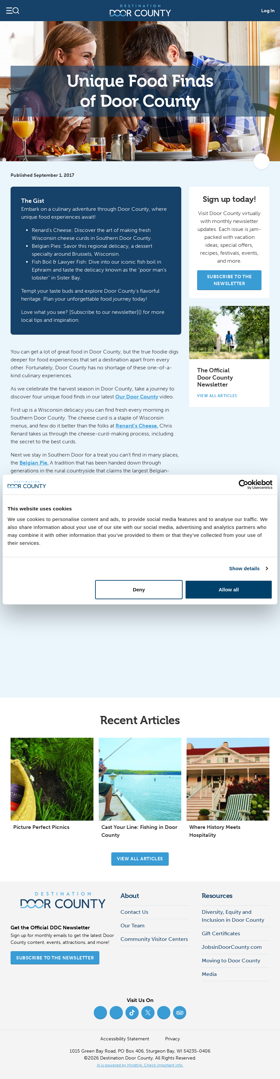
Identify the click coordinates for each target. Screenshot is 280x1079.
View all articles (140, 859)
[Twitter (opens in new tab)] (148, 1012)
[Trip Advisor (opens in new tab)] (179, 1012)
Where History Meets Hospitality (214, 831)
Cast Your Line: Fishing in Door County (139, 831)
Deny (139, 589)
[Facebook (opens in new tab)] (100, 1012)
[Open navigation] (12, 10)
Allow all (229, 589)
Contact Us (134, 912)
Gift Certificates (221, 933)
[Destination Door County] (140, 10)
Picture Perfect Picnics (41, 827)
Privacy (172, 1039)
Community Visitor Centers (154, 939)
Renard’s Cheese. (137, 426)
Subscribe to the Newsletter (229, 280)
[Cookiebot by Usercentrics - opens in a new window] (243, 485)
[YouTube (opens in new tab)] (163, 1012)
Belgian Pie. (34, 463)
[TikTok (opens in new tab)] (132, 1012)
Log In (268, 11)
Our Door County (136, 396)
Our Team (133, 925)
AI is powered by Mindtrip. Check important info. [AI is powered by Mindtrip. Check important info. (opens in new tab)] (140, 1065)
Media (209, 974)
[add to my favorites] (261, 161)
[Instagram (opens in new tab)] (116, 1012)
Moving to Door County (231, 960)
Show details (244, 568)
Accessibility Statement (124, 1039)
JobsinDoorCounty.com (232, 947)
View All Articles (220, 395)
